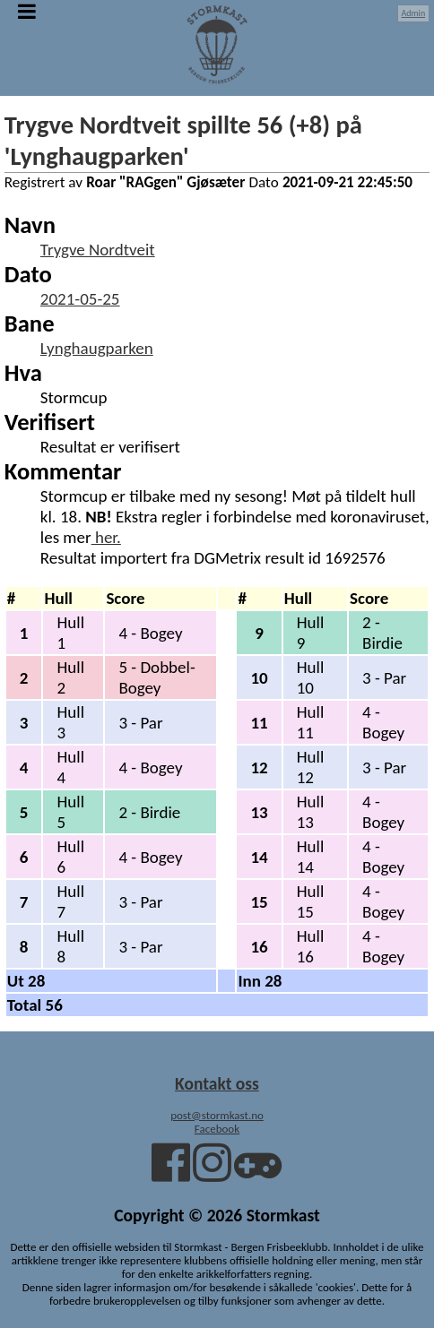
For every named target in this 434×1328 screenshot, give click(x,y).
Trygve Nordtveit (97, 249)
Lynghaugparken (96, 348)
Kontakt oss (217, 1083)
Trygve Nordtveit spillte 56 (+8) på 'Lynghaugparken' (183, 140)
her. (106, 537)
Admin (414, 13)
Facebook (217, 1128)
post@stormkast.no (217, 1115)
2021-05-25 (80, 299)
